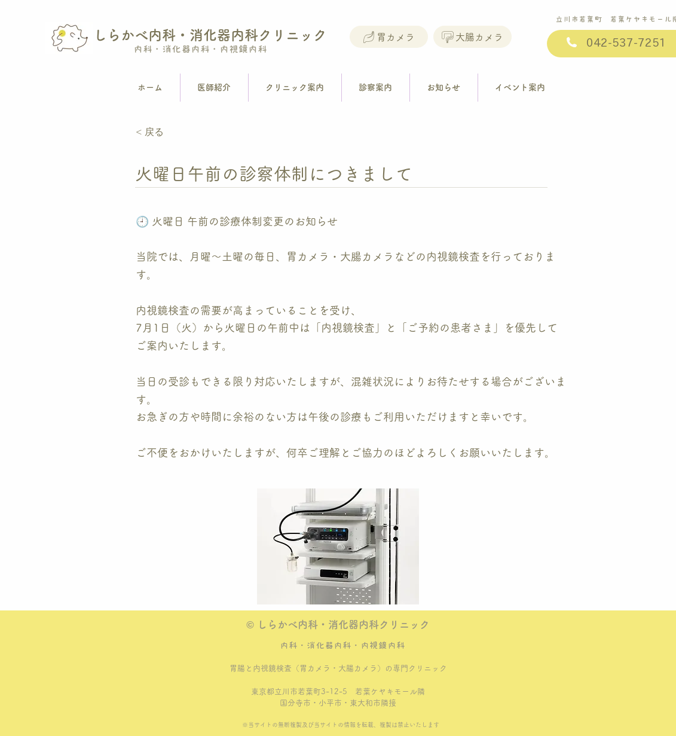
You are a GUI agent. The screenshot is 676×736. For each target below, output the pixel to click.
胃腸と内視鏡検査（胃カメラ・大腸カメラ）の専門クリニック (338, 668)
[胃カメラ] (389, 37)
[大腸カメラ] (472, 37)
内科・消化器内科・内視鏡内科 (195, 49)
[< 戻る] (175, 132)
